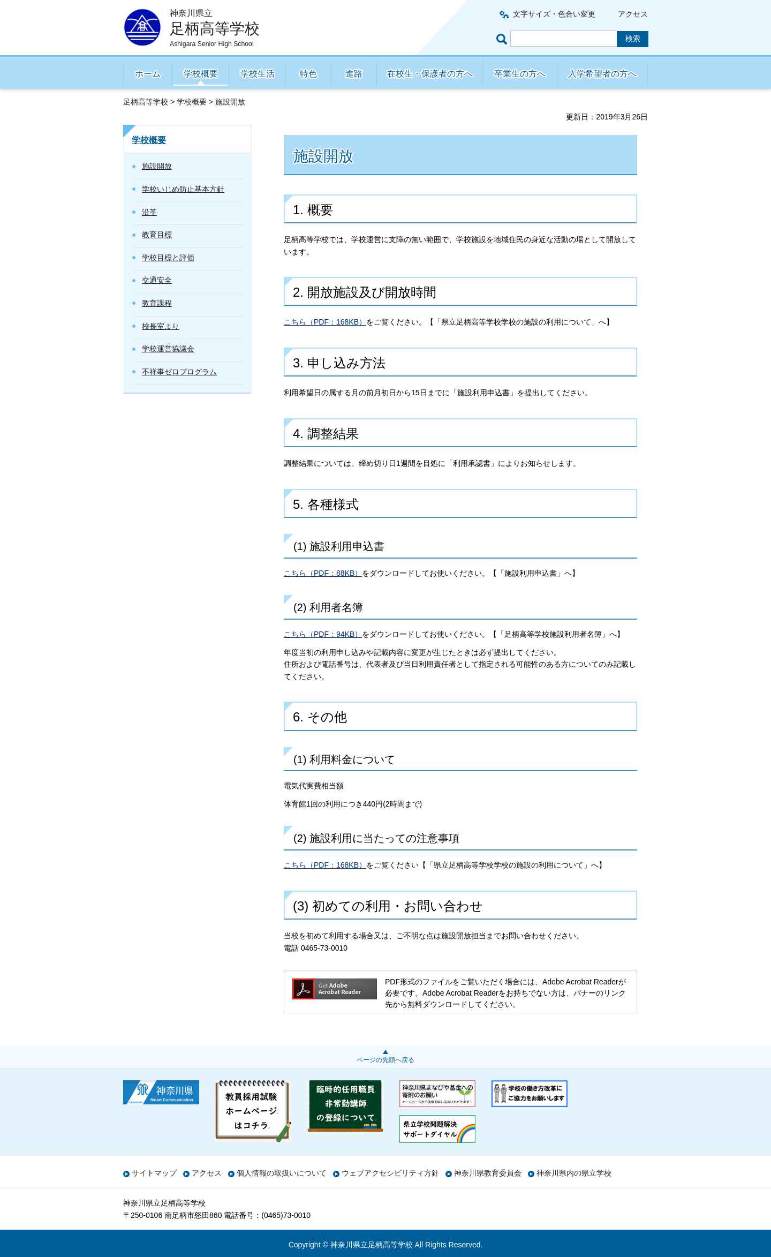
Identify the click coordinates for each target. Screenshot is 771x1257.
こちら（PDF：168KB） (325, 322)
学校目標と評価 (168, 257)
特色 (308, 73)
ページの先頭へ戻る (385, 1060)
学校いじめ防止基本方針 (183, 189)
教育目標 (157, 234)
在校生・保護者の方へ (430, 73)
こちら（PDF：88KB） (323, 573)
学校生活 (257, 73)
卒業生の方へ (520, 73)
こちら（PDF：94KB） (323, 634)
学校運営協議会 (168, 348)
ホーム (148, 73)
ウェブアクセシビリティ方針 (390, 1173)
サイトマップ (154, 1173)
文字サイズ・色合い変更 (554, 14)
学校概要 (201, 73)
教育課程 (157, 303)
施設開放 (157, 166)
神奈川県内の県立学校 (573, 1173)
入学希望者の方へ (602, 73)
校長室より (160, 326)
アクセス (633, 14)
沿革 (149, 212)
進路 (353, 73)
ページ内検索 (503, 39)
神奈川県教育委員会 (487, 1173)
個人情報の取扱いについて (282, 1173)
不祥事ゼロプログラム (179, 371)
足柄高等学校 (145, 101)
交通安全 (157, 280)
